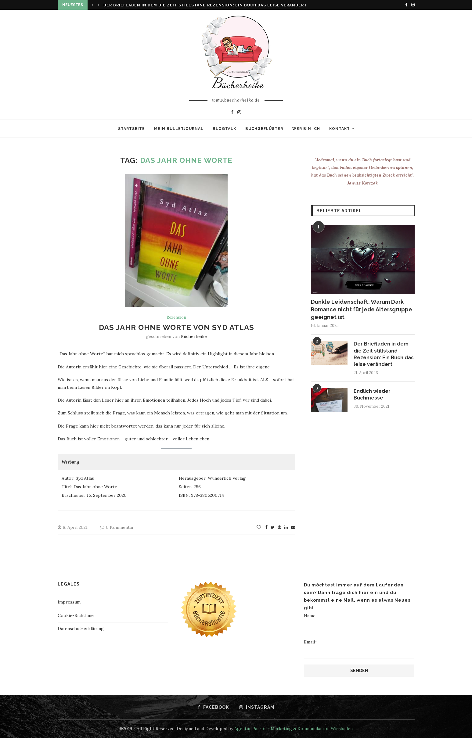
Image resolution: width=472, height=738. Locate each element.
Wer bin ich (306, 129)
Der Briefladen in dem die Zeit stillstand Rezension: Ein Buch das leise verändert (205, 5)
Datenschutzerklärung (81, 628)
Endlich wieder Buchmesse (372, 394)
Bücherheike (194, 336)
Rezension (176, 317)
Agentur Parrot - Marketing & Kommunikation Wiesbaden (293, 728)
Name (359, 622)
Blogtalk (224, 129)
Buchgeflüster (264, 129)
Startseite (131, 129)
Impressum (69, 602)
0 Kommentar (117, 527)
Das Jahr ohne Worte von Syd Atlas (176, 327)
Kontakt (339, 129)
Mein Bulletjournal (179, 129)
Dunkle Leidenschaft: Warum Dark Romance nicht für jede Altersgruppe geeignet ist (361, 309)
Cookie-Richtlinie (76, 615)
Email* (359, 648)
